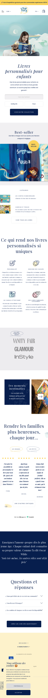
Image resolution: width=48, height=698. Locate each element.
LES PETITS (32, 449)
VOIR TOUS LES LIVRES (24, 220)
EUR (9, 11)
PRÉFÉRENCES (18, 686)
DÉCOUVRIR (23, 643)
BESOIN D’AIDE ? (23, 647)
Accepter (18, 692)
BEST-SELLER (33, 145)
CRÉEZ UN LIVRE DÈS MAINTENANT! (24, 624)
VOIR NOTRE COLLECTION (24, 112)
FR (36, 11)
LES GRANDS (16, 449)
